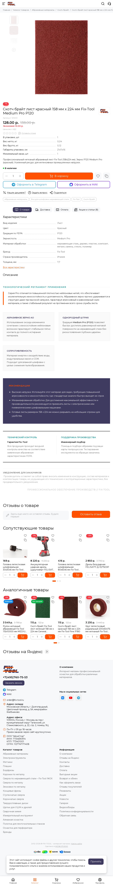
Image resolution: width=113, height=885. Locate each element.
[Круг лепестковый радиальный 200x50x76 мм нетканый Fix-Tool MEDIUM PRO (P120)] (97, 607)
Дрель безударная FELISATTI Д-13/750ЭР (97, 565)
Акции (62, 795)
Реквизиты (65, 791)
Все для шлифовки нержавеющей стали (50, 199)
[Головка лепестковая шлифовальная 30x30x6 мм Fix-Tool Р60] (15, 545)
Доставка (42, 209)
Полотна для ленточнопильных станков (24, 823)
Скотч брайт (63, 10)
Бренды (7, 832)
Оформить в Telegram (29, 184)
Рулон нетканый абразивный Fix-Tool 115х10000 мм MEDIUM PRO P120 (15, 629)
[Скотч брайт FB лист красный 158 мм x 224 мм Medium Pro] (62, 57)
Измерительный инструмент (18, 815)
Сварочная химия (12, 811)
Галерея (63, 803)
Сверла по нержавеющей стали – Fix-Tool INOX (27, 778)
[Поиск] (103, 3)
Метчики (7, 762)
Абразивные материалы (43, 10)
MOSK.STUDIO (61, 846)
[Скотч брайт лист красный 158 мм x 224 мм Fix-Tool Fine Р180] (70, 607)
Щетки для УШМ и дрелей (17, 807)
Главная (6, 10)
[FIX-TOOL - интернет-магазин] (11, 3)
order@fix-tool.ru (15, 700)
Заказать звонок (13, 683)
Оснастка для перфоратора (17, 828)
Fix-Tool (76, 199)
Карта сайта (76, 843)
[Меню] (3, 3)
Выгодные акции (68, 774)
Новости (64, 799)
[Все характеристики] (14, 267)
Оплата (62, 209)
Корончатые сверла (13, 799)
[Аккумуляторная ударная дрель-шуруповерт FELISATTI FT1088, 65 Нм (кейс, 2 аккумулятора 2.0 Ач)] (42, 545)
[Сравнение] (106, 176)
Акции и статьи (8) (86, 209)
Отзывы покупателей (70, 786)
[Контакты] (109, 3)
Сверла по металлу (13, 782)
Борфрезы (8, 770)
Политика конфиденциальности (76, 811)
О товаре (22, 209)
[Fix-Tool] (104, 111)
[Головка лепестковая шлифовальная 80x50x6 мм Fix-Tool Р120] (70, 545)
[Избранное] (98, 176)
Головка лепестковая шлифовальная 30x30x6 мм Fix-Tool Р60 (14, 567)
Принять (95, 861)
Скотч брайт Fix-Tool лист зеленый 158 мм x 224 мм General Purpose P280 (42, 629)
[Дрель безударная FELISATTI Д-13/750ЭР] (97, 545)
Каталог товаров (21, 10)
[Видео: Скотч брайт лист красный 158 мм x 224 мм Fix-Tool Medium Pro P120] (13, 49)
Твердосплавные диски (15, 803)
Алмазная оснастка (13, 819)
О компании (65, 753)
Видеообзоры (66, 807)
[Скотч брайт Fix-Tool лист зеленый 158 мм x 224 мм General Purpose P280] (42, 607)
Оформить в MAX (83, 184)
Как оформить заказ (69, 782)
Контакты (64, 762)
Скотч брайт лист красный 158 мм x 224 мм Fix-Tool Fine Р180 (69, 629)
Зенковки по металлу (14, 786)
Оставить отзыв (91, 514)
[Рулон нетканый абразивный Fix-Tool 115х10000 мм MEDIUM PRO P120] (15, 607)
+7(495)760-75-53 (15, 677)
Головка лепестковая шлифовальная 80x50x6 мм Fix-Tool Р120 (69, 567)
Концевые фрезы (12, 791)
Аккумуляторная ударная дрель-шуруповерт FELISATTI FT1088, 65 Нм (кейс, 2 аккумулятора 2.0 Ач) (42, 567)
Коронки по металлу (14, 774)
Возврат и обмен (68, 778)
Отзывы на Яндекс (26, 651)
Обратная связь (67, 815)
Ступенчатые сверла (14, 795)
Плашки (7, 766)
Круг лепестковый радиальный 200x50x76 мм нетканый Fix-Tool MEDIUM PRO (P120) (97, 629)
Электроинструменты (14, 758)
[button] (54, 581)
